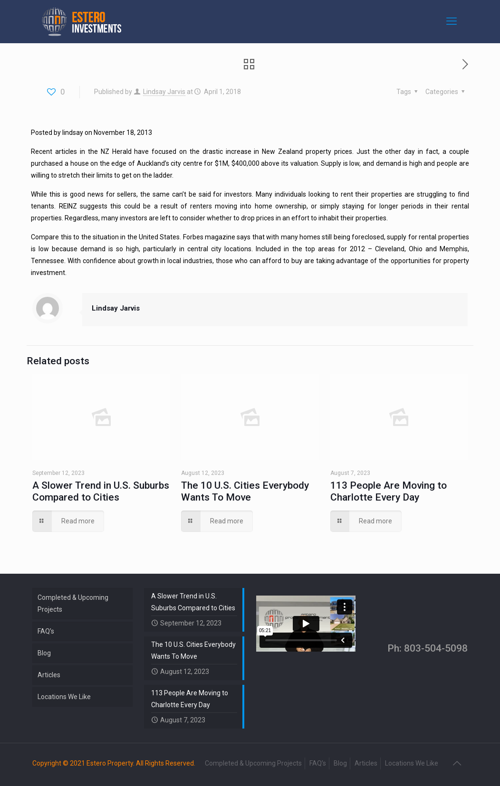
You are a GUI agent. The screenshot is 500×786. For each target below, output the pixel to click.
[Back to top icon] (458, 763)
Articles (49, 675)
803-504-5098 (436, 648)
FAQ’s (46, 631)
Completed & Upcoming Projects (73, 603)
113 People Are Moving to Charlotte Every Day (388, 491)
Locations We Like (64, 697)
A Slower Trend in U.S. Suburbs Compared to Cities (100, 491)
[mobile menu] (452, 21)
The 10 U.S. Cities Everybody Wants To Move (245, 491)
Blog (44, 653)
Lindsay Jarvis (164, 91)
